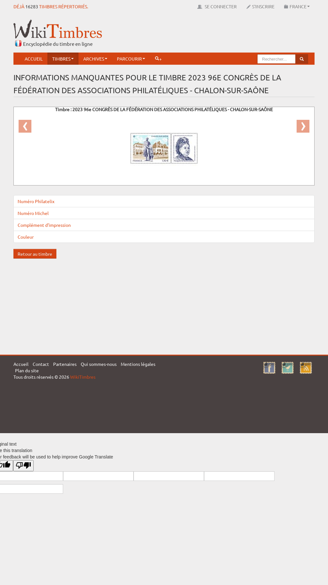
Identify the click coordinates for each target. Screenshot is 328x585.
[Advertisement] (198, 33)
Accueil (34, 59)
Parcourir (131, 59)
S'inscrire (260, 6)
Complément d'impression (44, 225)
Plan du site (27, 370)
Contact (41, 364)
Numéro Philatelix (36, 201)
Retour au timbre (35, 254)
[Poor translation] (23, 465)
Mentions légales (138, 364)
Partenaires (65, 364)
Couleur (26, 237)
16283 (31, 6)
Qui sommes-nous (99, 364)
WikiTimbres (82, 377)
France (297, 6)
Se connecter (217, 6)
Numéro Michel (33, 213)
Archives (95, 59)
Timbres (63, 59)
